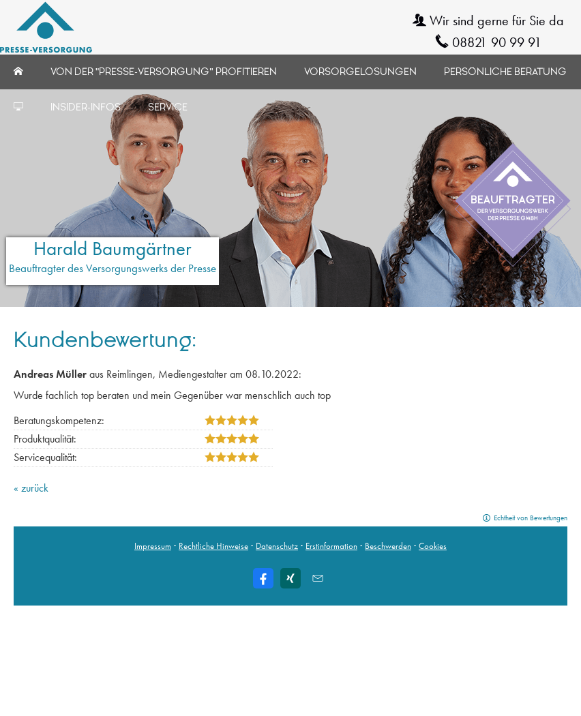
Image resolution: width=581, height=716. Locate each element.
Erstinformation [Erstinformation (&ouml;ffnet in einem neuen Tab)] (331, 545)
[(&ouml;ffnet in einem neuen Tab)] (513, 206)
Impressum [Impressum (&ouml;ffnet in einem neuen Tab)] (152, 545)
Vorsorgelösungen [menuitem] (360, 71)
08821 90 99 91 (496, 42)
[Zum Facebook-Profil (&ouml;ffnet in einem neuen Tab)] (263, 578)
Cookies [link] (433, 545)
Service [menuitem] (168, 107)
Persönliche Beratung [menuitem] (505, 71)
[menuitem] (18, 72)
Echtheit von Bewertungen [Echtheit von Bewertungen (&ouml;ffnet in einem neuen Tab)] (530, 517)
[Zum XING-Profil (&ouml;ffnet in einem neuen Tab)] (290, 578)
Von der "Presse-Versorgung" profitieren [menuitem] (163, 71)
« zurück (31, 487)
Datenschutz (277, 545)
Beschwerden (388, 545)
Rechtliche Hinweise (213, 545)
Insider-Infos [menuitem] (85, 107)
